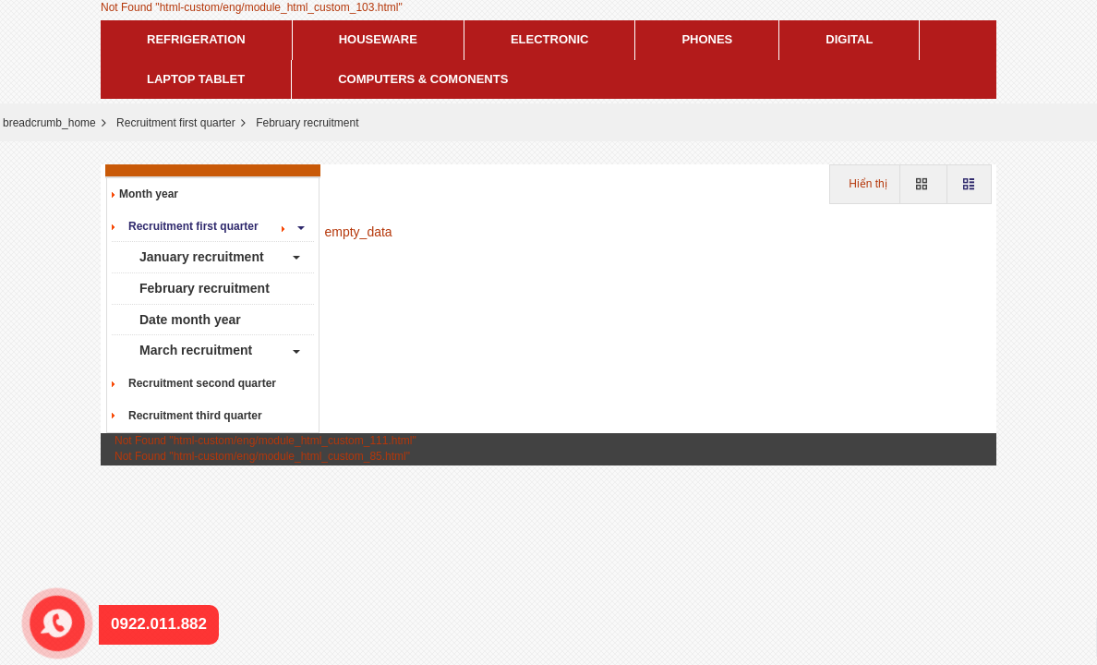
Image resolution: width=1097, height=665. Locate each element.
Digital (849, 39)
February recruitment (204, 288)
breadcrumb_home (49, 122)
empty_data (358, 231)
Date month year (190, 319)
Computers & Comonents (423, 79)
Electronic (550, 39)
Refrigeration (196, 39)
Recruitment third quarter (190, 415)
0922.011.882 (48, 601)
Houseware (378, 39)
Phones (706, 39)
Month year (148, 193)
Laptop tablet (196, 79)
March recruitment (195, 350)
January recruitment (201, 256)
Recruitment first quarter (175, 122)
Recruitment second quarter (197, 383)
